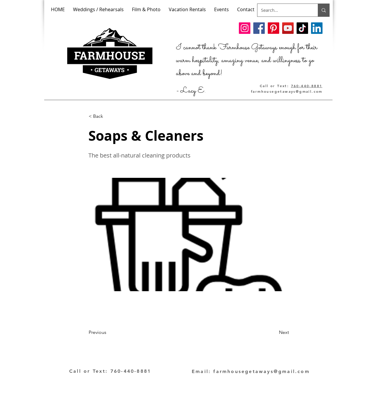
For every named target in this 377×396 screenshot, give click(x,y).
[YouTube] (288, 28)
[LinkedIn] (317, 28)
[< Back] (108, 116)
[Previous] (108, 332)
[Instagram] (244, 28)
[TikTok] (302, 28)
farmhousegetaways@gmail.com (287, 91)
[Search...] (283, 10)
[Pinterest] (273, 28)
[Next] (274, 332)
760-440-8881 (307, 85)
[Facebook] (259, 28)
